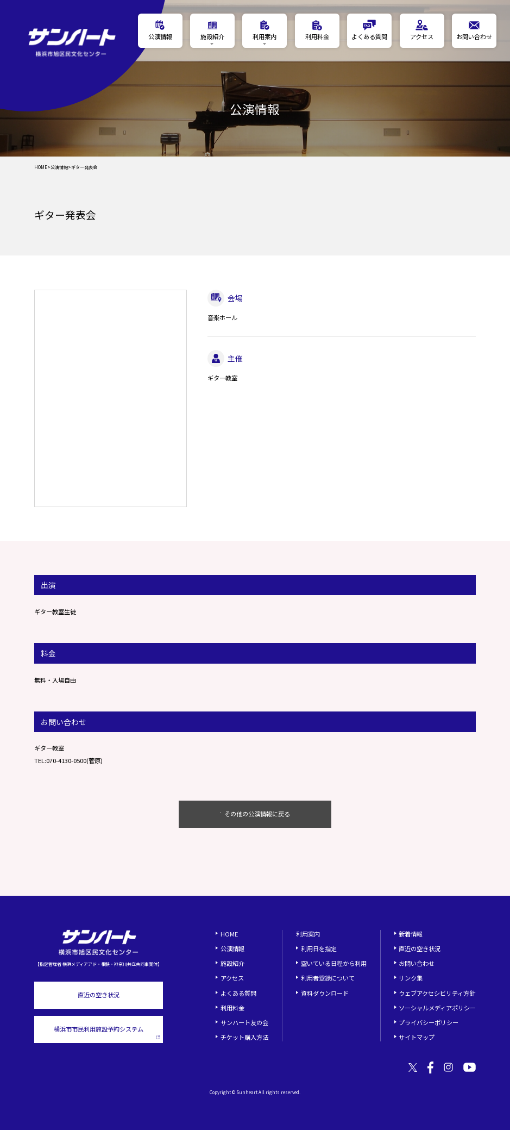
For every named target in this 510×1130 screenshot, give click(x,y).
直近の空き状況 (98, 994)
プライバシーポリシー (428, 1022)
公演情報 (59, 167)
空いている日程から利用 (334, 963)
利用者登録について (328, 977)
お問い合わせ (417, 963)
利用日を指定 (319, 948)
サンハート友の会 (244, 1022)
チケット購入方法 (244, 1037)
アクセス (232, 977)
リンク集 (411, 977)
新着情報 (411, 933)
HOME (40, 167)
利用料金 (232, 1007)
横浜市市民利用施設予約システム (107, 1032)
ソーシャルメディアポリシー (437, 1007)
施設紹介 (232, 963)
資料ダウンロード (325, 993)
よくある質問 (238, 993)
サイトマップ (417, 1037)
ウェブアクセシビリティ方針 (437, 993)
